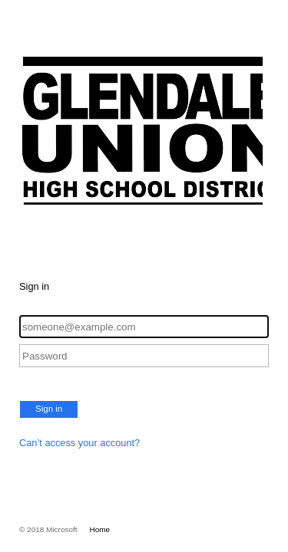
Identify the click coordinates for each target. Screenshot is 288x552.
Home (100, 529)
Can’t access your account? (79, 443)
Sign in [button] (48, 408)
